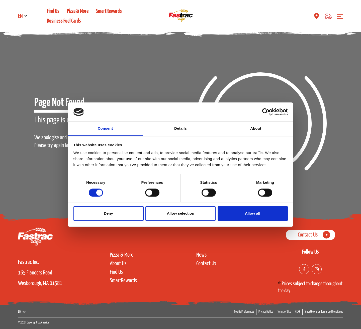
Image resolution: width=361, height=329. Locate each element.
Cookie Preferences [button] (244, 311)
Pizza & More (77, 11)
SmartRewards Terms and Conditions (324, 311)
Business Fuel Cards (64, 21)
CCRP (297, 311)
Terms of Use (284, 311)
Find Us (53, 11)
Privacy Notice (265, 311)
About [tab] (255, 128)
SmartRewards (109, 11)
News (201, 255)
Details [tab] (180, 128)
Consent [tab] (105, 128)
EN (20, 16)
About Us (118, 264)
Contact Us (206, 264)
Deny (108, 213)
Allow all (252, 213)
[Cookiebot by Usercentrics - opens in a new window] (266, 112)
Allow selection (180, 213)
